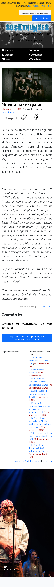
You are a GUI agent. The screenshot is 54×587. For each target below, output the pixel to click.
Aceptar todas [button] (41, 18)
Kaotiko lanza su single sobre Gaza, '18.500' (38, 393)
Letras (7, 59)
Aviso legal (47, 461)
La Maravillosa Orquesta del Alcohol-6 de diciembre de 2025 (39, 381)
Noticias (8, 50)
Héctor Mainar (45, 306)
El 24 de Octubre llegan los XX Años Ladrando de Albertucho (40, 447)
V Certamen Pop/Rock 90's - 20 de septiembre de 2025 (40, 435)
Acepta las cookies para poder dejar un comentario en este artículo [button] (27, 338)
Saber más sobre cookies (39, 5)
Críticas (35, 50)
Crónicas (8, 55)
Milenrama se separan (22, 104)
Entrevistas (36, 55)
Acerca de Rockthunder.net (28, 461)
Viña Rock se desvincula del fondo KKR (38, 360)
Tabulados (36, 59)
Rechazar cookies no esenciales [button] (35, 13)
